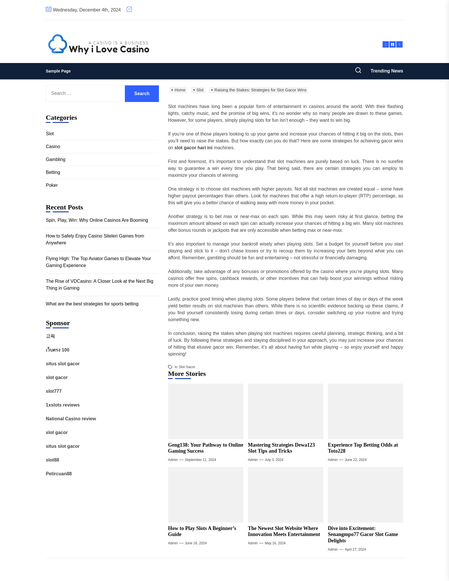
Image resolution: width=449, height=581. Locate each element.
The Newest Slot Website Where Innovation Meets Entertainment (284, 531)
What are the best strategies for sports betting (92, 303)
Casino (53, 146)
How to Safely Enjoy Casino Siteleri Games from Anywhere (95, 239)
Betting (53, 172)
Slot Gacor (187, 367)
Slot (50, 133)
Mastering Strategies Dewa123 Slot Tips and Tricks (281, 448)
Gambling (55, 159)
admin (173, 460)
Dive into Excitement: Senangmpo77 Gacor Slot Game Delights (363, 534)
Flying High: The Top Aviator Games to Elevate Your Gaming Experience (98, 262)
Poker (52, 185)
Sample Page (58, 71)
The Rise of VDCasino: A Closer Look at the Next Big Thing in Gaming (99, 284)
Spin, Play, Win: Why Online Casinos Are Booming (97, 220)
